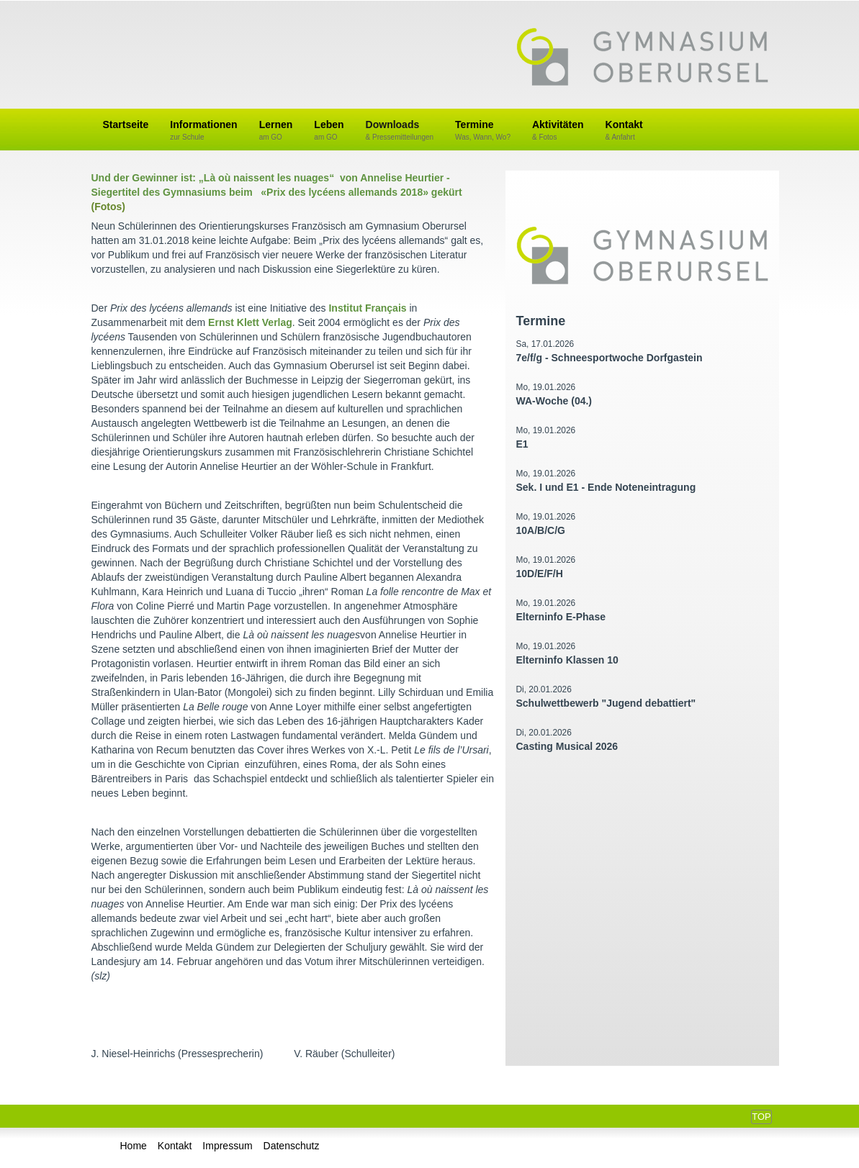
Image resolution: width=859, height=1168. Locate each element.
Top (761, 1116)
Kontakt (624, 130)
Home (133, 1145)
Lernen (276, 130)
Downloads (400, 130)
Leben (328, 130)
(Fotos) (108, 206)
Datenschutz (292, 1145)
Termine (483, 130)
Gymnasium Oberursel (642, 58)
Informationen (203, 130)
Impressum (227, 1145)
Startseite (126, 124)
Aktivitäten (558, 130)
